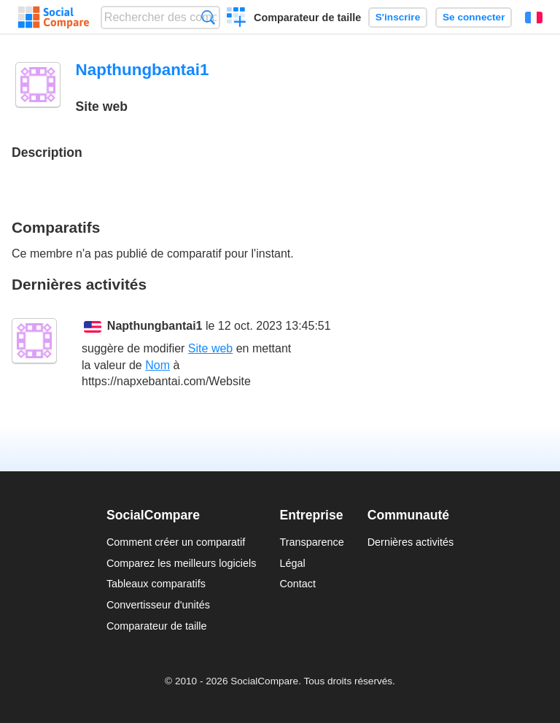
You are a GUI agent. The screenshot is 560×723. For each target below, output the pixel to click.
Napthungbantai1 (155, 326)
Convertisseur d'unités (158, 605)
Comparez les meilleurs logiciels (181, 563)
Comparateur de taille (307, 17)
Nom (157, 365)
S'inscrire (398, 17)
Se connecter (474, 17)
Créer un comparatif (236, 19)
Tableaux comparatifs (156, 583)
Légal (292, 563)
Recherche (208, 17)
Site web (210, 348)
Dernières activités (411, 542)
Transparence (311, 542)
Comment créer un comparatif (175, 542)
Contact (297, 583)
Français (533, 17)
